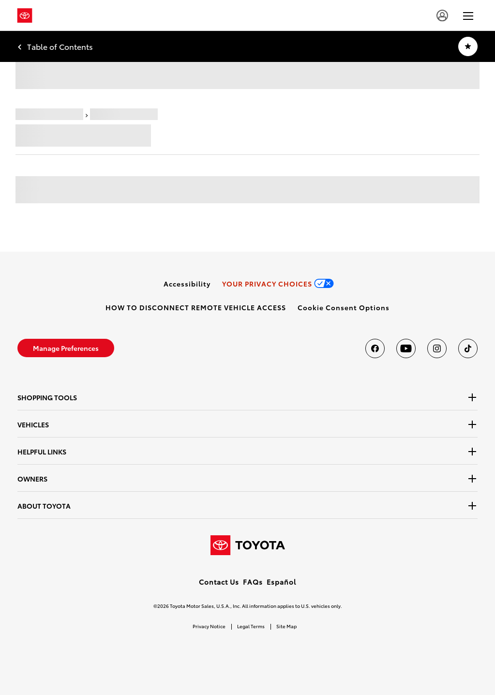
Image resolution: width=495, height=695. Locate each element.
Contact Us (219, 581)
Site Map (286, 626)
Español (281, 581)
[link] (187, 283)
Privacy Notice (209, 626)
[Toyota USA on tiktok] (468, 348)
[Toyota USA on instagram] (437, 348)
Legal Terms (251, 626)
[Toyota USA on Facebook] (375, 348)
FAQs (253, 581)
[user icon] (442, 15)
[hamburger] (468, 15)
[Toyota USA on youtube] (406, 348)
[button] (344, 307)
